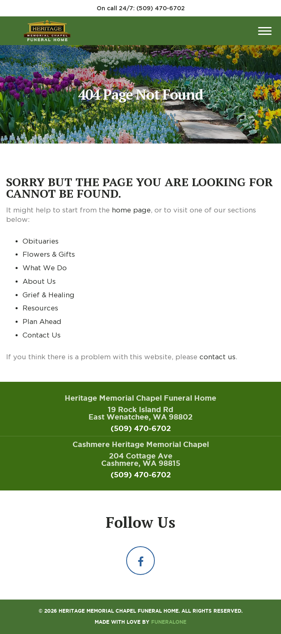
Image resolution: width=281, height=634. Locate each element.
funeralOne (168, 622)
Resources (40, 308)
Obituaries (41, 241)
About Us (39, 281)
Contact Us (42, 335)
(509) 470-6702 (160, 8)
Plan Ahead (42, 321)
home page (131, 210)
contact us (217, 356)
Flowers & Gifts (49, 254)
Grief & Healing (49, 295)
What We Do (45, 267)
